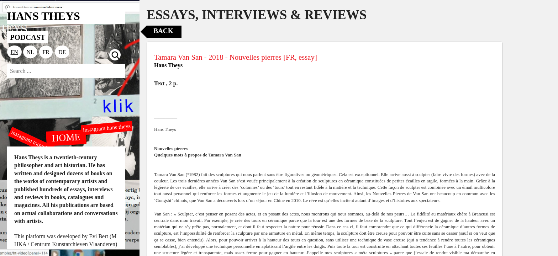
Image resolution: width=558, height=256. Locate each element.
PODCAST (27, 37)
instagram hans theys (107, 128)
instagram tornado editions (39, 144)
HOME (66, 137)
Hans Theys (168, 65)
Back (163, 30)
